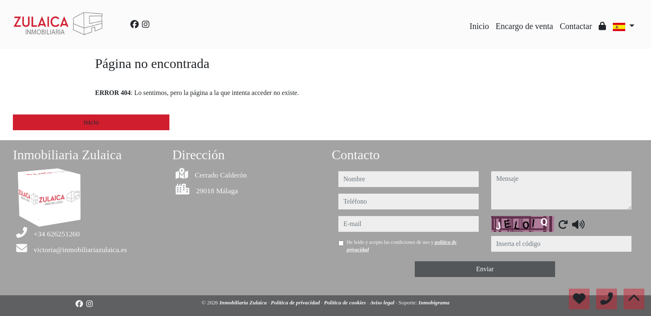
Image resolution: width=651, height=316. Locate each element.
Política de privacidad (296, 302)
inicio (90, 122)
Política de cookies (345, 302)
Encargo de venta (524, 26)
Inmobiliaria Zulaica (243, 302)
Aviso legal (383, 302)
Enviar (485, 268)
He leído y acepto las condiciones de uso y (402, 246)
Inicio (479, 26)
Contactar (576, 26)
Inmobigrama (434, 302)
